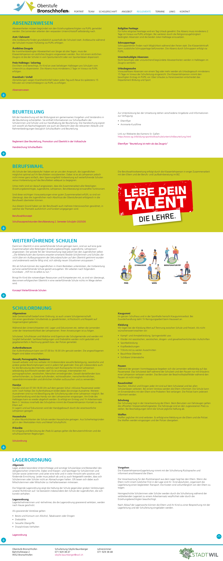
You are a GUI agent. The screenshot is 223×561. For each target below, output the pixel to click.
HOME (66, 11)
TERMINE (160, 11)
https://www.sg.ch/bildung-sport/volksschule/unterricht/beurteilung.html (154, 136)
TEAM (91, 11)
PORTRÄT (79, 11)
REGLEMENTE (144, 11)
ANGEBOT (127, 11)
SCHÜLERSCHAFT (108, 11)
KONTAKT (185, 11)
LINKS (172, 11)
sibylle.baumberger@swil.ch (69, 554)
